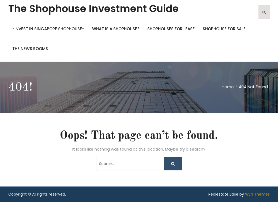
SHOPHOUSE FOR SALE (224, 29)
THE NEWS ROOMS (30, 48)
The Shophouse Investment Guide (93, 9)
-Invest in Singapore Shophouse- (48, 29)
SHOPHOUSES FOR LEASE (171, 29)
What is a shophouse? (115, 29)
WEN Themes (257, 194)
